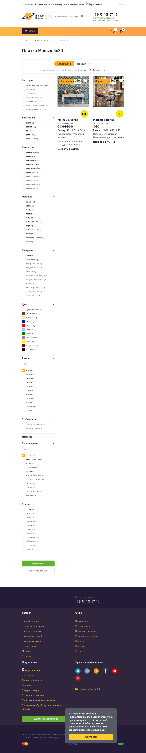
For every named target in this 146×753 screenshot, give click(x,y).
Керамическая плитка (33, 625)
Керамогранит (29, 646)
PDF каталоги (82, 625)
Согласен (91, 736)
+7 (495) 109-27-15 (105, 14)
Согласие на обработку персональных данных (42, 707)
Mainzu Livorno (68, 120)
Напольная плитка (32, 630)
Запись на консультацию (46, 719)
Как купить (27, 675)
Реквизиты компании (86, 635)
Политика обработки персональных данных (42, 737)
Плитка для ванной (32, 635)
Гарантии (27, 685)
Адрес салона (95, 4)
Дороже (67, 70)
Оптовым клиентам (75, 4)
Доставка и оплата (43, 4)
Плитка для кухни (31, 641)
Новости (79, 641)
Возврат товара (30, 690)
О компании (27, 4)
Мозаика (26, 651)
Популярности (99, 70)
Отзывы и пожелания (33, 695)
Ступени (26, 656)
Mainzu (61, 123)
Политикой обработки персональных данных (88, 728)
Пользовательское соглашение (38, 700)
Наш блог (80, 646)
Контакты (80, 651)
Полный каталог (30, 620)
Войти (121, 4)
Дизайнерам (59, 4)
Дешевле (82, 70)
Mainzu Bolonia (103, 120)
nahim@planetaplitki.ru (92, 689)
